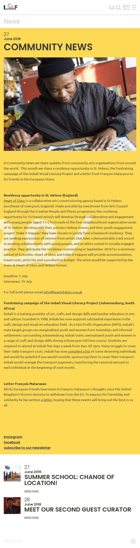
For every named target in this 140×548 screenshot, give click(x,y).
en (126, 7)
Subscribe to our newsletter (27, 447)
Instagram (13, 437)
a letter (46, 400)
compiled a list (79, 351)
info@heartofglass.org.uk (63, 292)
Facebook (12, 442)
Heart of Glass (14, 200)
